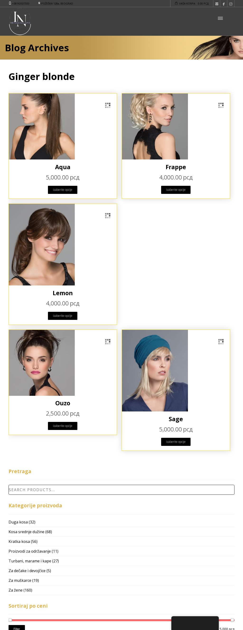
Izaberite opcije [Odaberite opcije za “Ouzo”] (62, 426)
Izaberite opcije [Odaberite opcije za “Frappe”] (176, 190)
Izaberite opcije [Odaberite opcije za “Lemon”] (62, 316)
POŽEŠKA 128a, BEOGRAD (57, 3)
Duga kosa (18, 522)
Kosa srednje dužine (26, 531)
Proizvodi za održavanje (30, 551)
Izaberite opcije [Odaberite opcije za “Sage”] (176, 442)
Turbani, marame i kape (30, 561)
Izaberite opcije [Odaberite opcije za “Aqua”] (62, 190)
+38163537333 (20, 3)
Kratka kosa (19, 541)
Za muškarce (20, 580)
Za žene (16, 590)
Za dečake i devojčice (27, 570)
